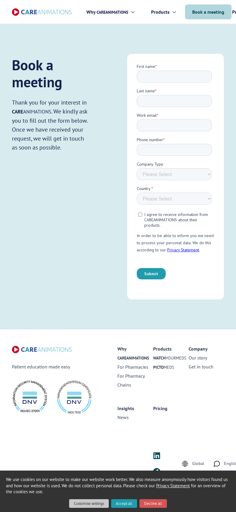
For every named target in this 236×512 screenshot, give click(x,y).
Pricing (160, 408)
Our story (198, 358)
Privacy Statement (173, 485)
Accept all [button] (124, 503)
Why (107, 12)
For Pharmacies (132, 367)
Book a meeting (208, 12)
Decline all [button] (153, 503)
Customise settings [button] (89, 503)
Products (160, 12)
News (123, 417)
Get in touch (201, 367)
